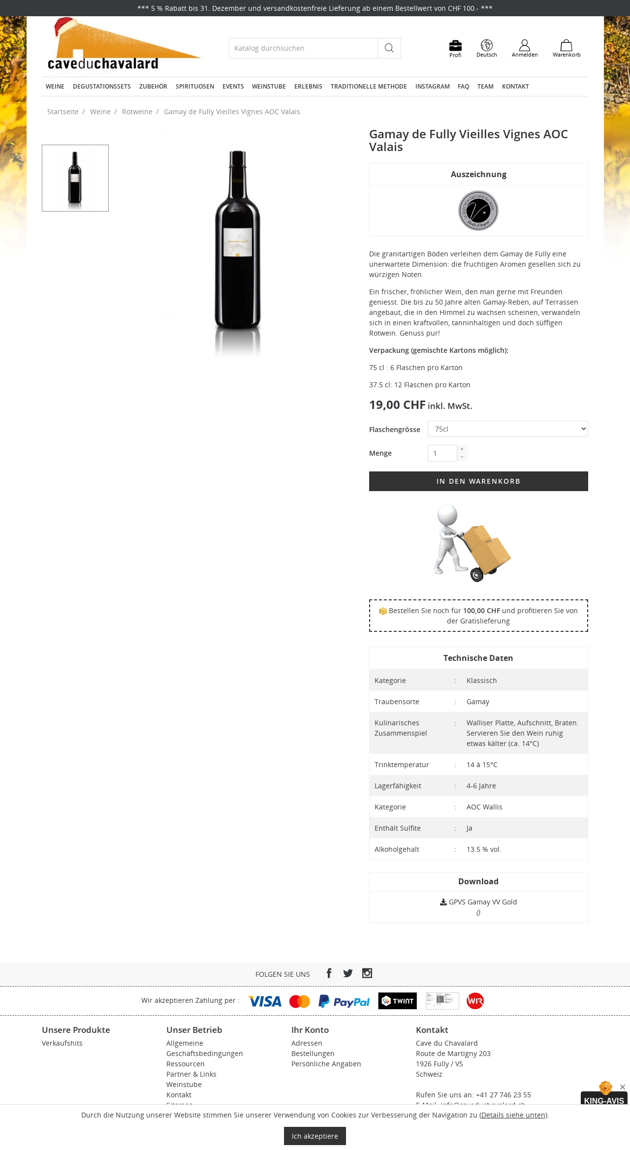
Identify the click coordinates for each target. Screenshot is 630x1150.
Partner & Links (191, 1074)
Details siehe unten (513, 1114)
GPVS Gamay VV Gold (478, 901)
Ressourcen (185, 1063)
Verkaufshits (62, 1043)
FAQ (463, 86)
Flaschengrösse (394, 429)
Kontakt (515, 86)
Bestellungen (313, 1053)
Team (485, 86)
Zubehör (153, 86)
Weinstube (269, 86)
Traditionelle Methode (369, 86)
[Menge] (442, 453)
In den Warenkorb (479, 481)
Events (233, 86)
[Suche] (303, 48)
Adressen (306, 1043)
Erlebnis (308, 86)
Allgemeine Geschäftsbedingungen (204, 1048)
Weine (55, 86)
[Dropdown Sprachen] (486, 48)
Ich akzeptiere (315, 1136)
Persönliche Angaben (326, 1063)
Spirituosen (195, 86)
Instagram (432, 86)
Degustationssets (102, 86)
